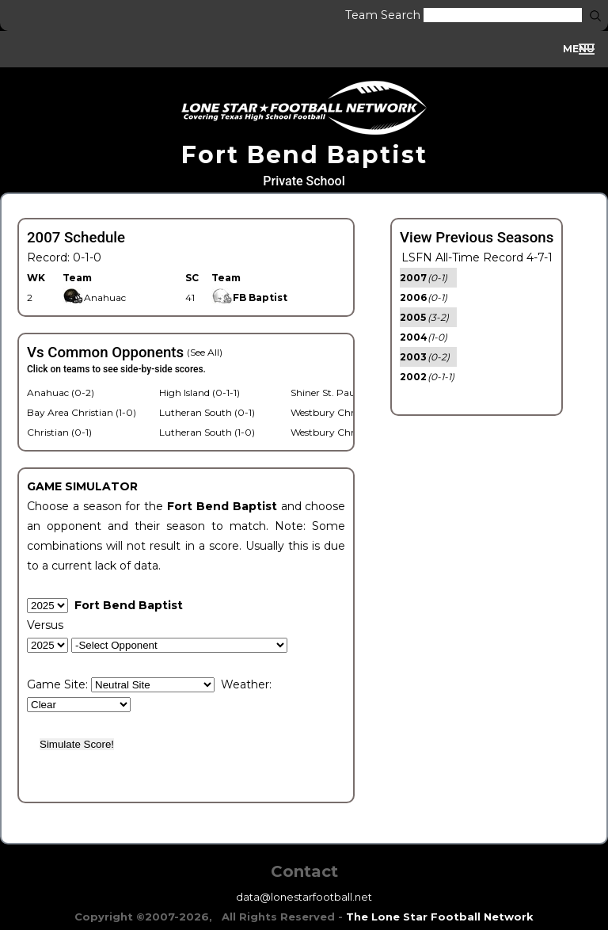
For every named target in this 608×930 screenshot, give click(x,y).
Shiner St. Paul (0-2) (337, 392)
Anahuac (94, 297)
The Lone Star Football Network (440, 916)
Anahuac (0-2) (60, 392)
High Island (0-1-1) (199, 392)
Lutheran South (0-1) (207, 412)
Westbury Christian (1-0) (346, 412)
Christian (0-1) (59, 432)
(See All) (204, 352)
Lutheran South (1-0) (207, 432)
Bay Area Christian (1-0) (81, 412)
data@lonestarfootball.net (304, 896)
